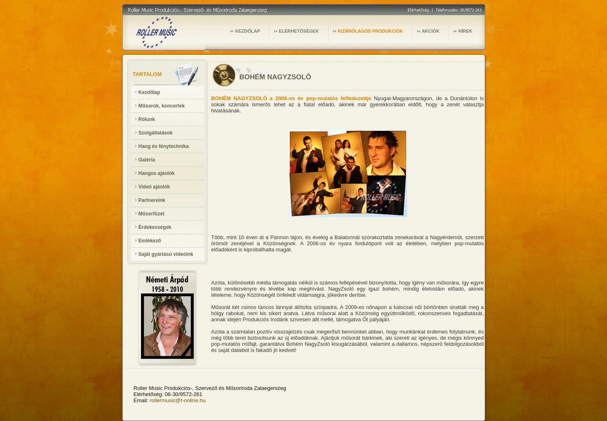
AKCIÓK (430, 31)
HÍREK (465, 31)
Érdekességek (155, 227)
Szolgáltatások (156, 133)
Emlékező (150, 241)
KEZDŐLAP (247, 31)
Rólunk (147, 119)
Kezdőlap (149, 92)
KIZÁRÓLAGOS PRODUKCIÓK (370, 31)
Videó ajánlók (154, 187)
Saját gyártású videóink (166, 254)
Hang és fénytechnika (164, 146)
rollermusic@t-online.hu (178, 400)
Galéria (147, 160)
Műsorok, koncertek (162, 106)
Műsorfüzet (152, 214)
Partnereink (152, 200)
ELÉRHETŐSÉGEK (299, 31)
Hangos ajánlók (157, 173)
